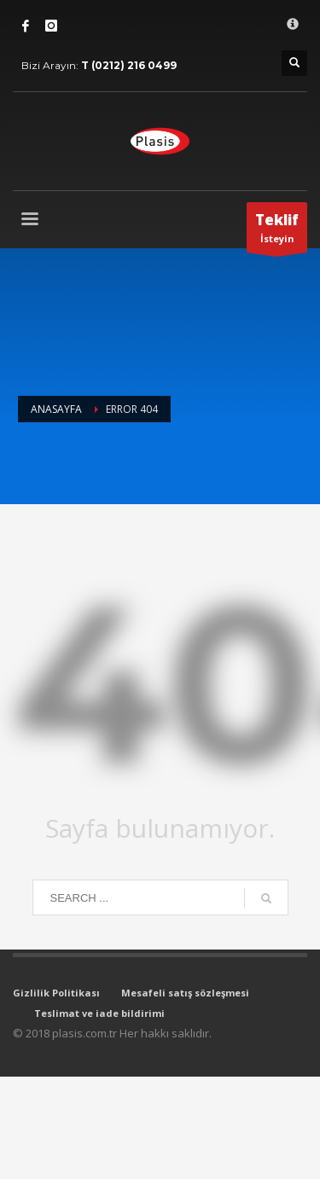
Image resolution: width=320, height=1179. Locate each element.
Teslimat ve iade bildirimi (99, 1013)
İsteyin (277, 231)
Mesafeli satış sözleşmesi (185, 992)
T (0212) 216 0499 (129, 65)
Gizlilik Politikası (56, 992)
